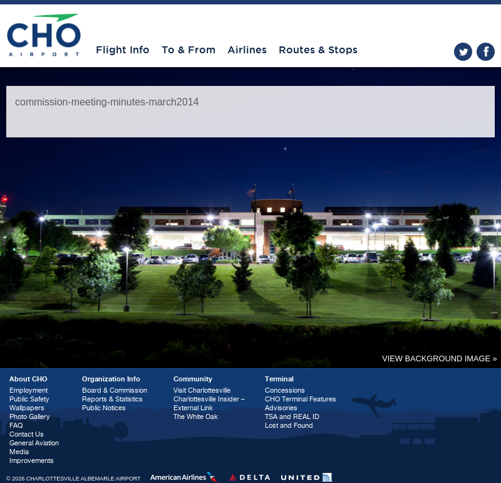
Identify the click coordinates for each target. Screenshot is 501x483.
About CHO (28, 379)
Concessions (285, 390)
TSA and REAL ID (292, 416)
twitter (463, 52)
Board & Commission (114, 390)
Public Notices (104, 408)
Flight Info (123, 50)
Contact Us (26, 434)
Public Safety (29, 399)
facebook (486, 52)
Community (192, 379)
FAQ (16, 425)
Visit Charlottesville (201, 390)
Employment (28, 390)
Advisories (281, 408)
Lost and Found (289, 425)
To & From (188, 50)
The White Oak (195, 416)
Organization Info (111, 379)
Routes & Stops (318, 50)
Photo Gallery (29, 416)
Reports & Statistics (112, 399)
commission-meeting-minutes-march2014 (107, 102)
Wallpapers (26, 408)
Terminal (279, 379)
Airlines (247, 50)
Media (19, 452)
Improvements (31, 460)
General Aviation (34, 443)
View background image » (439, 358)
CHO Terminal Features (300, 399)
